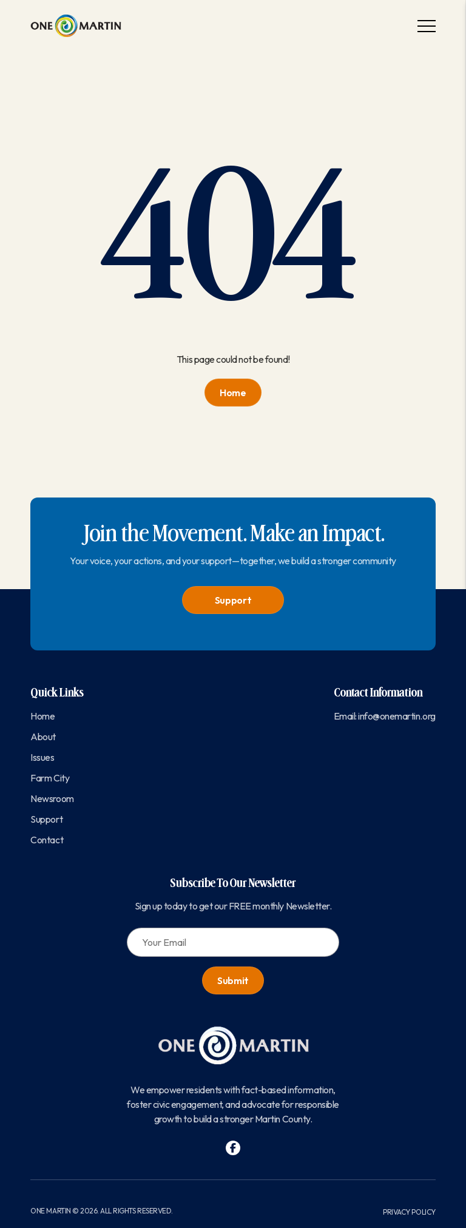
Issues (42, 757)
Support (233, 600)
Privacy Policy (409, 1211)
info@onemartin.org (396, 716)
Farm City (49, 778)
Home (233, 392)
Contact (46, 840)
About (43, 736)
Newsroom (51, 798)
